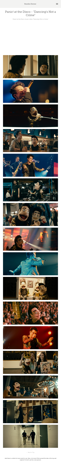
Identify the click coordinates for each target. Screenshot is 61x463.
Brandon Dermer (30, 4)
